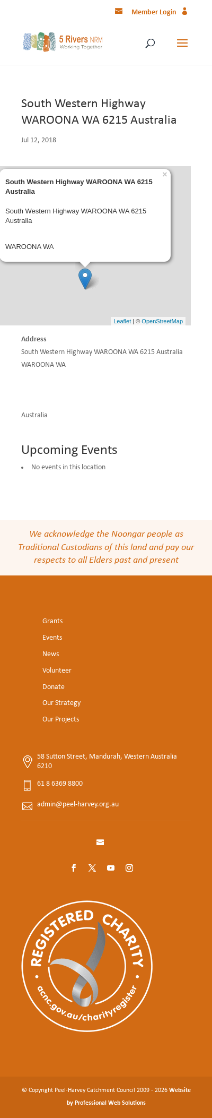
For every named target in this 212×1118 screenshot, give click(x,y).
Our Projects (60, 720)
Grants (52, 621)
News (50, 654)
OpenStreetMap (162, 321)
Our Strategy (61, 703)
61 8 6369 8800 (60, 784)
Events (52, 638)
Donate (53, 687)
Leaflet (122, 321)
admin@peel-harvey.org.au (78, 805)
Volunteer (57, 671)
